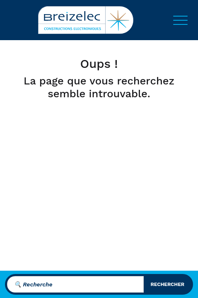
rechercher (167, 284)
